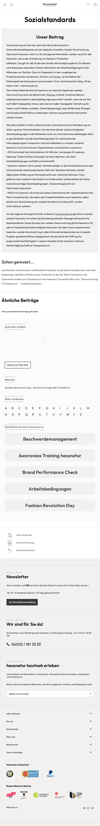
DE (84, 808)
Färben (57, 76)
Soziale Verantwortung (18, 387)
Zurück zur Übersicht (17, 365)
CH (92, 808)
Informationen (13, 713)
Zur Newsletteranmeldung (22, 602)
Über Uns (10, 737)
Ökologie (50, 94)
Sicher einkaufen (24, 535)
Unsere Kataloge (14, 752)
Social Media (12, 729)
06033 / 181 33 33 (26, 644)
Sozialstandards (63, 213)
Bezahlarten (12, 744)
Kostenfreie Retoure (25, 550)
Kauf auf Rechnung (25, 542)
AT (88, 808)
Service (9, 721)
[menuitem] (50, 714)
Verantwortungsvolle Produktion (51, 387)
